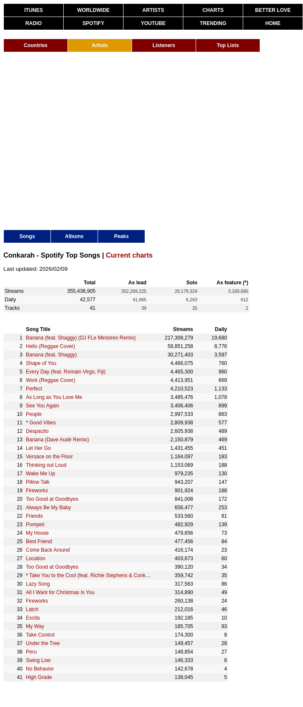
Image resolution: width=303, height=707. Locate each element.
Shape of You (41, 363)
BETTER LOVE (273, 10)
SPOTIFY (93, 23)
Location (35, 558)
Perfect (34, 389)
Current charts (129, 255)
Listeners (163, 45)
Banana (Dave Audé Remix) (57, 440)
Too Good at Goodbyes (52, 499)
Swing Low (38, 660)
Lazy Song (38, 584)
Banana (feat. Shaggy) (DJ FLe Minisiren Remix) (81, 338)
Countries (36, 45)
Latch (32, 609)
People (34, 414)
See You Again (42, 406)
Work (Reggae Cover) (50, 380)
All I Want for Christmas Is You (60, 592)
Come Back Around (48, 550)
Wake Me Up (40, 474)
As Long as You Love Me (54, 397)
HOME (273, 23)
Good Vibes (42, 423)
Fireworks (37, 491)
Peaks (121, 236)
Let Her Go (38, 448)
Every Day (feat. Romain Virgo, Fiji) (66, 372)
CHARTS (213, 10)
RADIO (33, 23)
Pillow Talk (38, 482)
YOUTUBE (153, 23)
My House (37, 533)
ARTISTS (153, 10)
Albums (74, 236)
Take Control (40, 635)
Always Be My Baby (48, 508)
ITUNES (33, 10)
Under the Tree (43, 643)
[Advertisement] (79, 140)
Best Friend (39, 541)
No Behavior (40, 669)
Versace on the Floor (49, 457)
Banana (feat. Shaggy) (51, 355)
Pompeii (35, 524)
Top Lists (228, 45)
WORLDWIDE (93, 10)
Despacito (37, 431)
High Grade (39, 677)
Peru (31, 652)
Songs (27, 236)
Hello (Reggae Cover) (50, 346)
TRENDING (213, 23)
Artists (100, 45)
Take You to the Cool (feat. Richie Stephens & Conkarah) (93, 575)
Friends (34, 516)
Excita (33, 618)
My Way (35, 626)
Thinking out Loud (46, 465)
